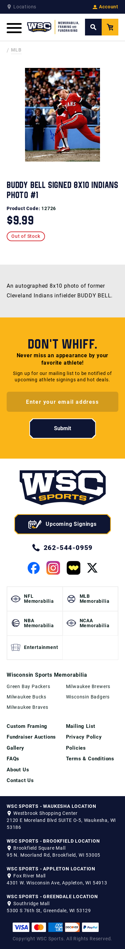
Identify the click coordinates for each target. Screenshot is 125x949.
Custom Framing (27, 726)
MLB (16, 50)
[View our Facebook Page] (34, 568)
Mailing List (81, 726)
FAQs (13, 759)
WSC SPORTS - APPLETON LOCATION (51, 868)
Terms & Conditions (90, 759)
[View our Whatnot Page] (73, 568)
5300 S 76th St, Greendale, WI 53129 (49, 910)
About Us (18, 770)
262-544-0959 (62, 548)
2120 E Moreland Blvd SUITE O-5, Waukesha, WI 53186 (61, 824)
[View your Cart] (110, 27)
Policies (76, 748)
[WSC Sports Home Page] (53, 27)
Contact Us (20, 780)
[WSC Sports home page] (63, 488)
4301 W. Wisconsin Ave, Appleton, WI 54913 (57, 882)
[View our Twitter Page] (92, 568)
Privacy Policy (84, 737)
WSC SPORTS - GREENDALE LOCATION (52, 896)
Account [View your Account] (105, 6)
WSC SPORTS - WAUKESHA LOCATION (51, 806)
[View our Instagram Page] (53, 568)
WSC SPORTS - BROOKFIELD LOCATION (53, 841)
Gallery (15, 748)
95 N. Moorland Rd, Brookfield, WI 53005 (53, 855)
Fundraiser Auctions (31, 737)
